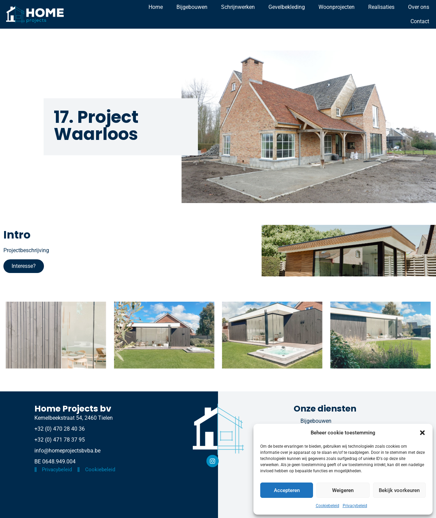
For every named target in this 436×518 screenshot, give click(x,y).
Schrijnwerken (238, 7)
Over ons (418, 7)
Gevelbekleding (286, 7)
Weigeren (343, 490)
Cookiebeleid (327, 505)
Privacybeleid (355, 505)
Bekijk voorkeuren (399, 490)
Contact (419, 21)
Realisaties (381, 7)
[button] (422, 432)
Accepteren (287, 490)
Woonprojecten (336, 7)
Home (156, 7)
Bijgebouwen (191, 7)
